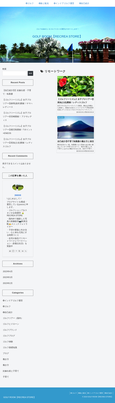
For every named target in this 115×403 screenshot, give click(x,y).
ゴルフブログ (9, 336)
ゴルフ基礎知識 (10, 347)
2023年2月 (7, 283)
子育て (6, 377)
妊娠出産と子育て (11, 371)
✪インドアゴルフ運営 (13, 300)
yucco (18, 195)
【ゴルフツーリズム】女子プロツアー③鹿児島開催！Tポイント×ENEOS (17, 129)
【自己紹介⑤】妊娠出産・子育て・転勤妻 (17, 92)
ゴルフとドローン (11, 324)
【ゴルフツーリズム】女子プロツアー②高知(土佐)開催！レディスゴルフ (17, 143)
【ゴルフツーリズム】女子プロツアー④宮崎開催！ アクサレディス (17, 116)
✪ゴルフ (7, 306)
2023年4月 (7, 271)
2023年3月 (7, 277)
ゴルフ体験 (8, 342)
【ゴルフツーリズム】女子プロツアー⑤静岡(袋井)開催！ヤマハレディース (17, 103)
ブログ (6, 353)
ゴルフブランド (10, 330)
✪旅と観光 (80, 393)
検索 (4, 69)
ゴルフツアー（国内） (13, 318)
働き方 (6, 359)
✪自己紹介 (8, 312)
